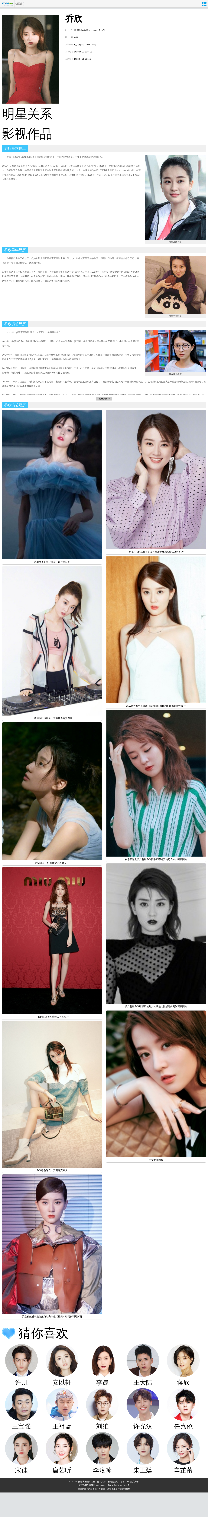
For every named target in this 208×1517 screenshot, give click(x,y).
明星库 (19, 3)
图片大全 (134, 1481)
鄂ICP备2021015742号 (118, 1485)
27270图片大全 (7, 3)
